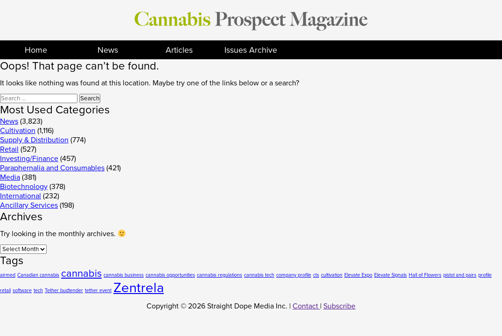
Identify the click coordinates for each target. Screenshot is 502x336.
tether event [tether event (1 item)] (98, 290)
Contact (306, 306)
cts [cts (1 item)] (316, 275)
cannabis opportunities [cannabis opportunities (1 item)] (170, 275)
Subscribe (339, 306)
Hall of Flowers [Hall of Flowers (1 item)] (425, 275)
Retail (9, 149)
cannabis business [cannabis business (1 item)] (124, 275)
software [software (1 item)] (22, 290)
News (108, 50)
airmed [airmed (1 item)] (7, 275)
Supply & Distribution (34, 140)
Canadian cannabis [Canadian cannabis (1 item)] (38, 275)
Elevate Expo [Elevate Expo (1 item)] (358, 275)
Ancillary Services (29, 205)
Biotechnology (24, 186)
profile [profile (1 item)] (485, 275)
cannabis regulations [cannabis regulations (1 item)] (219, 275)
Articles (179, 50)
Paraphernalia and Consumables (52, 168)
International (20, 196)
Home (36, 50)
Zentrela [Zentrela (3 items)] (138, 288)
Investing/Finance (29, 158)
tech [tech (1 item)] (38, 290)
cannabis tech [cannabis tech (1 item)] (259, 275)
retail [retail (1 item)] (5, 290)
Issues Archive (250, 50)
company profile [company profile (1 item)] (293, 275)
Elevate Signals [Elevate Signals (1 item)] (390, 275)
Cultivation (17, 130)
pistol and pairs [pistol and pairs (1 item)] (459, 275)
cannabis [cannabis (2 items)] (81, 273)
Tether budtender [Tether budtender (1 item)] (64, 290)
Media (10, 177)
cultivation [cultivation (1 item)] (331, 275)
